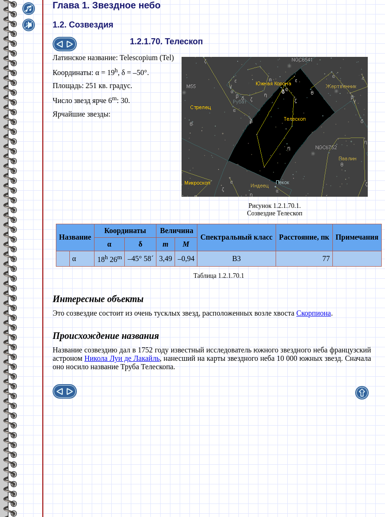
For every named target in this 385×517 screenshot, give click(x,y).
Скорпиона (313, 313)
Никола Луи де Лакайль (122, 358)
